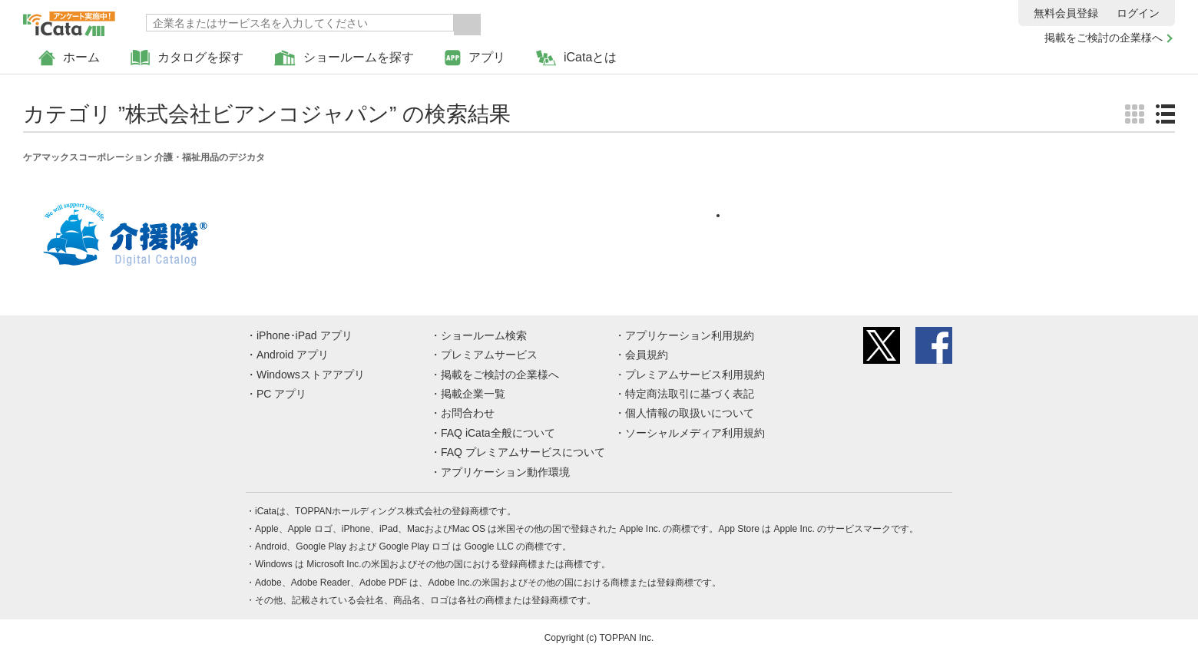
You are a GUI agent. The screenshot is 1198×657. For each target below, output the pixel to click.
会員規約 (646, 354)
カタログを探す (187, 58)
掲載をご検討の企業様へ (1103, 37)
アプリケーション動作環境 (505, 472)
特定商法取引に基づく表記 (689, 394)
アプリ (475, 58)
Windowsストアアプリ (310, 374)
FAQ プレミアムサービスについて (523, 452)
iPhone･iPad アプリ (304, 335)
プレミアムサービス (489, 354)
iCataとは (576, 58)
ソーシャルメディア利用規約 (695, 433)
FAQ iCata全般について (498, 433)
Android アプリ (292, 354)
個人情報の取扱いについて (689, 413)
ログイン (1138, 13)
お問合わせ (468, 413)
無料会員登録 (1066, 13)
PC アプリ (281, 394)
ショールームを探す (344, 58)
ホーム (69, 58)
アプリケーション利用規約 (689, 335)
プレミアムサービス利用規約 (695, 374)
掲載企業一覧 (473, 394)
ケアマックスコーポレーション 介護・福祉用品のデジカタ (144, 157)
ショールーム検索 (484, 335)
